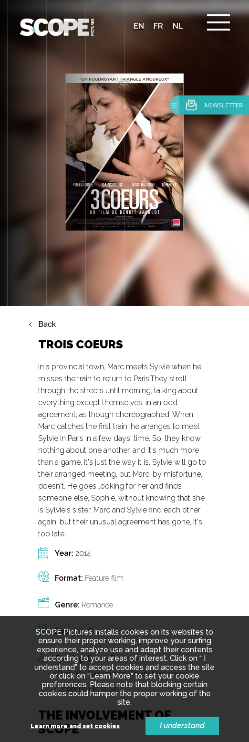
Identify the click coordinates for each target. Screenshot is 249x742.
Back (47, 324)
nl (178, 26)
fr (158, 26)
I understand (182, 725)
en (139, 26)
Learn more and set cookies (75, 726)
